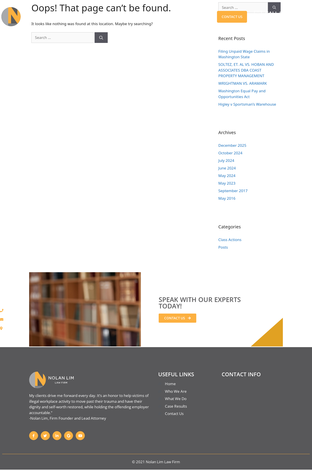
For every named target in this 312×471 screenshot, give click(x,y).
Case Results (177, 16)
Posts (223, 247)
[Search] (101, 37)
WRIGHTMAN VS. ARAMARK (242, 83)
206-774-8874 (282, 20)
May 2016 (226, 198)
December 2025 (232, 145)
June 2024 (227, 168)
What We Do (105, 16)
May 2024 (226, 175)
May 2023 (226, 183)
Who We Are (142, 16)
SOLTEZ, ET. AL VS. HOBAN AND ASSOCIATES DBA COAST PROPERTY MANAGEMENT (246, 70)
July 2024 (226, 160)
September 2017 (232, 190)
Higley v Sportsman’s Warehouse (247, 104)
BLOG (205, 16)
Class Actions (229, 239)
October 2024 (230, 152)
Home (76, 16)
